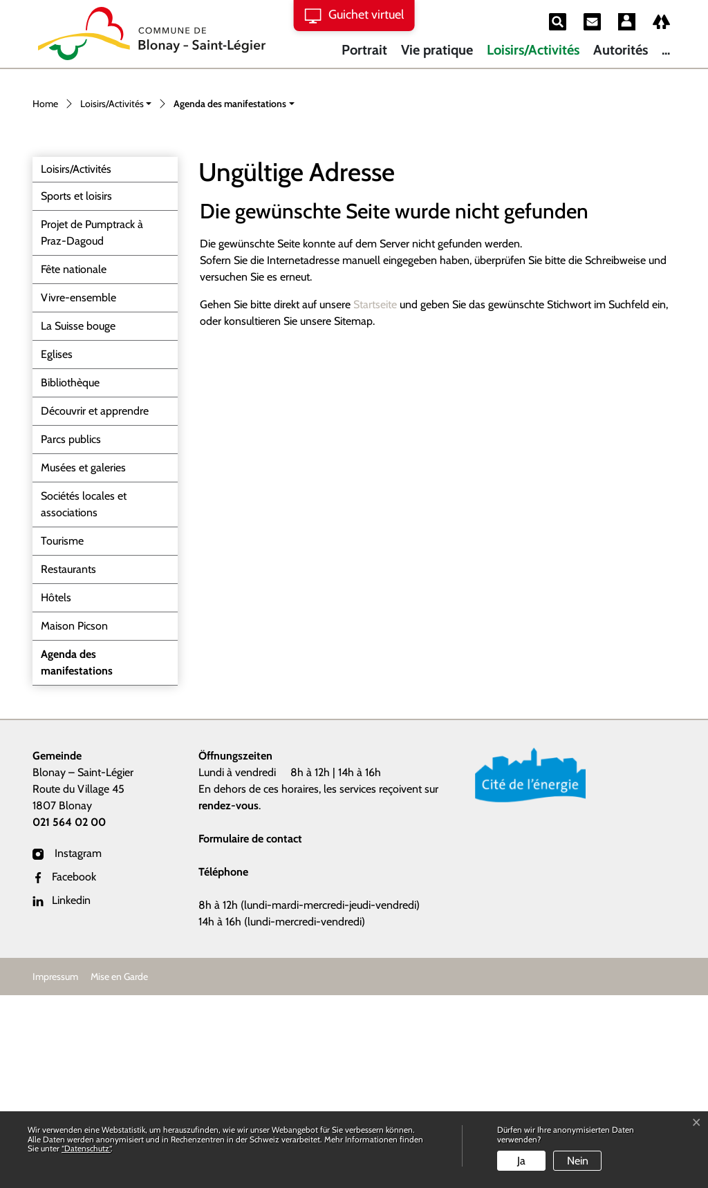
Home (45, 296)
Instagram (67, 1046)
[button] (115, 297)
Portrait (364, 49)
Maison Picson (74, 818)
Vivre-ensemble (78, 490)
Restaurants (68, 762)
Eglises (57, 547)
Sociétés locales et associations (84, 697)
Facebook (64, 1069)
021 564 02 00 (69, 1014)
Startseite (375, 497)
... (666, 49)
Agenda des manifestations (76, 859)
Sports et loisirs (76, 388)
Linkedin (61, 1093)
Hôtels (56, 790)
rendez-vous (228, 998)
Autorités (620, 49)
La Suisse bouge (78, 518)
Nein (577, 1160)
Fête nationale (73, 462)
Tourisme (62, 733)
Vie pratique (437, 49)
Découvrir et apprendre (95, 603)
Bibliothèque (70, 575)
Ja (521, 1160)
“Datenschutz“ (86, 1148)
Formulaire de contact (250, 1031)
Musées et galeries (83, 660)
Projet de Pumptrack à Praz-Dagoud (92, 425)
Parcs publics (71, 632)
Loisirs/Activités (533, 49)
